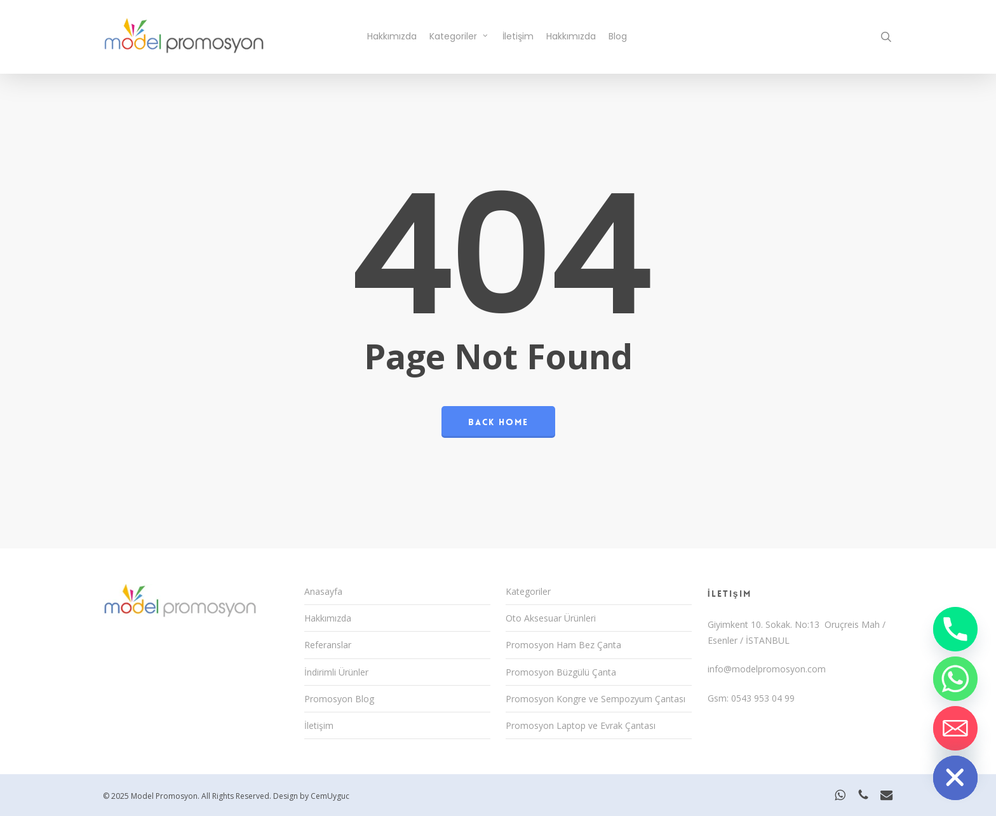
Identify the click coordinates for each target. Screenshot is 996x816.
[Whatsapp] (955, 678)
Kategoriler (528, 591)
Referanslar (327, 645)
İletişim (318, 725)
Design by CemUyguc (311, 796)
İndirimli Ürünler (336, 672)
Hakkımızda (327, 618)
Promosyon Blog (339, 699)
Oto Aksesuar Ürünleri (551, 618)
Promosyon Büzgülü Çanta (561, 672)
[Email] (955, 728)
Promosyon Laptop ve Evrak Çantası (581, 725)
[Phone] (955, 629)
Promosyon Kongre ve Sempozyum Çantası (595, 699)
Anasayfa (323, 591)
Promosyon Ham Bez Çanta (563, 645)
